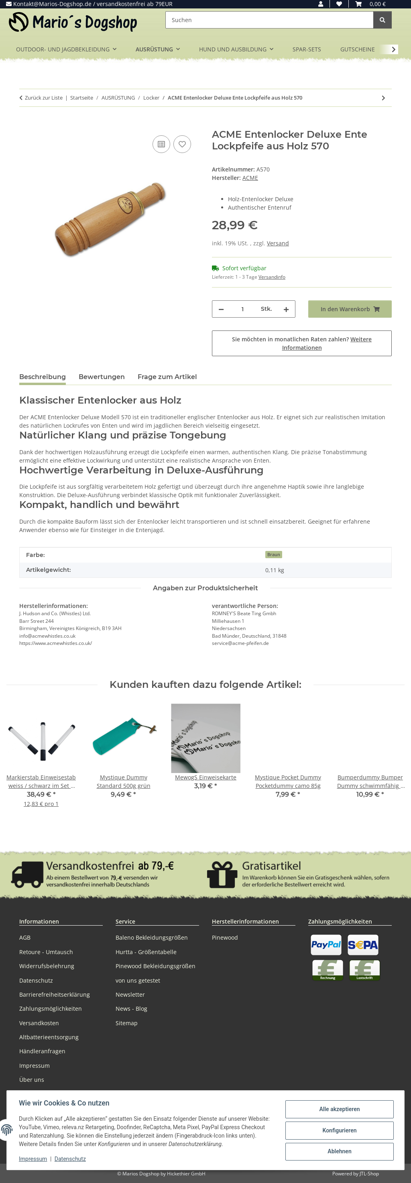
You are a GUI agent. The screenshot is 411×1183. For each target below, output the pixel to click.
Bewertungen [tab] (102, 377)
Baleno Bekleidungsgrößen (152, 937)
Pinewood (225, 937)
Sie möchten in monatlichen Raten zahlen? (302, 343)
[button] (321, 4)
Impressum (34, 1159)
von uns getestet (138, 980)
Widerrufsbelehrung (46, 966)
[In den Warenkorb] (25, 124)
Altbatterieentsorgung (49, 1037)
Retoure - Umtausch (46, 952)
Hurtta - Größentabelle (146, 952)
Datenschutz (71, 1159)
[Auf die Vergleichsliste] (161, 144)
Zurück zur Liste (44, 97)
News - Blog (131, 1008)
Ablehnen (338, 1151)
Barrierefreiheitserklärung (54, 994)
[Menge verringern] (221, 309)
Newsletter (130, 994)
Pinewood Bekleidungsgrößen (155, 966)
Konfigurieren (338, 1130)
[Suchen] (269, 20)
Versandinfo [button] (271, 276)
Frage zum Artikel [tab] (167, 377)
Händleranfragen (42, 1051)
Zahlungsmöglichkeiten (50, 1008)
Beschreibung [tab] (42, 377)
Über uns (31, 1079)
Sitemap (127, 1023)
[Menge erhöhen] (286, 309)
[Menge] (242, 309)
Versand (278, 243)
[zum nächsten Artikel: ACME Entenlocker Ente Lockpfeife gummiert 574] (383, 97)
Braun (273, 554)
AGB (25, 937)
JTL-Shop (369, 1173)
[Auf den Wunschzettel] (182, 144)
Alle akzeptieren (338, 1109)
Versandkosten (39, 1023)
